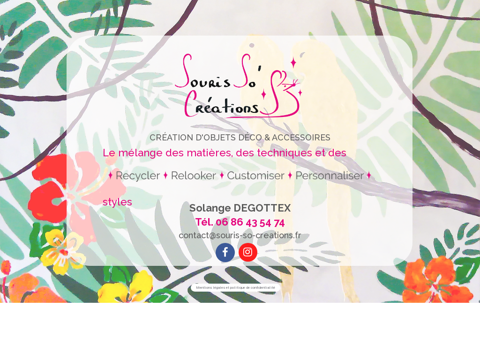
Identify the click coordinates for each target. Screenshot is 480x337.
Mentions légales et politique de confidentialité (235, 288)
